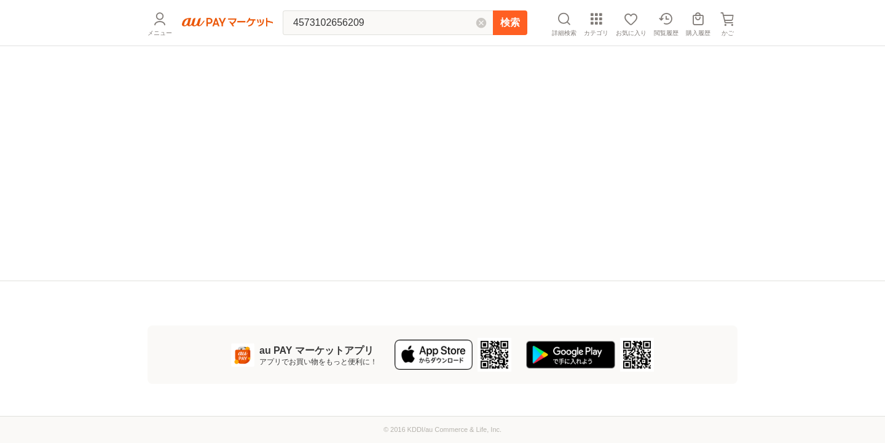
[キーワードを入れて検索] (388, 22)
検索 (510, 22)
